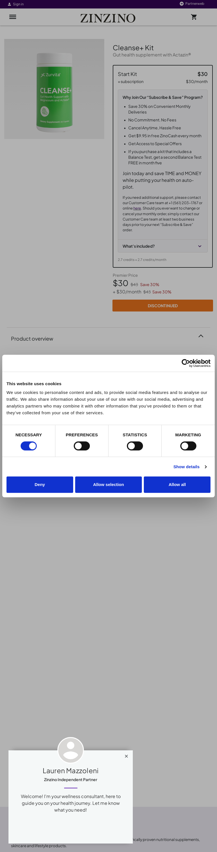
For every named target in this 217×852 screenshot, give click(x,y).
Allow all (177, 484)
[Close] (126, 755)
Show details (186, 466)
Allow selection (108, 484)
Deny (39, 484)
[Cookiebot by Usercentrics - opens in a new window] (186, 363)
